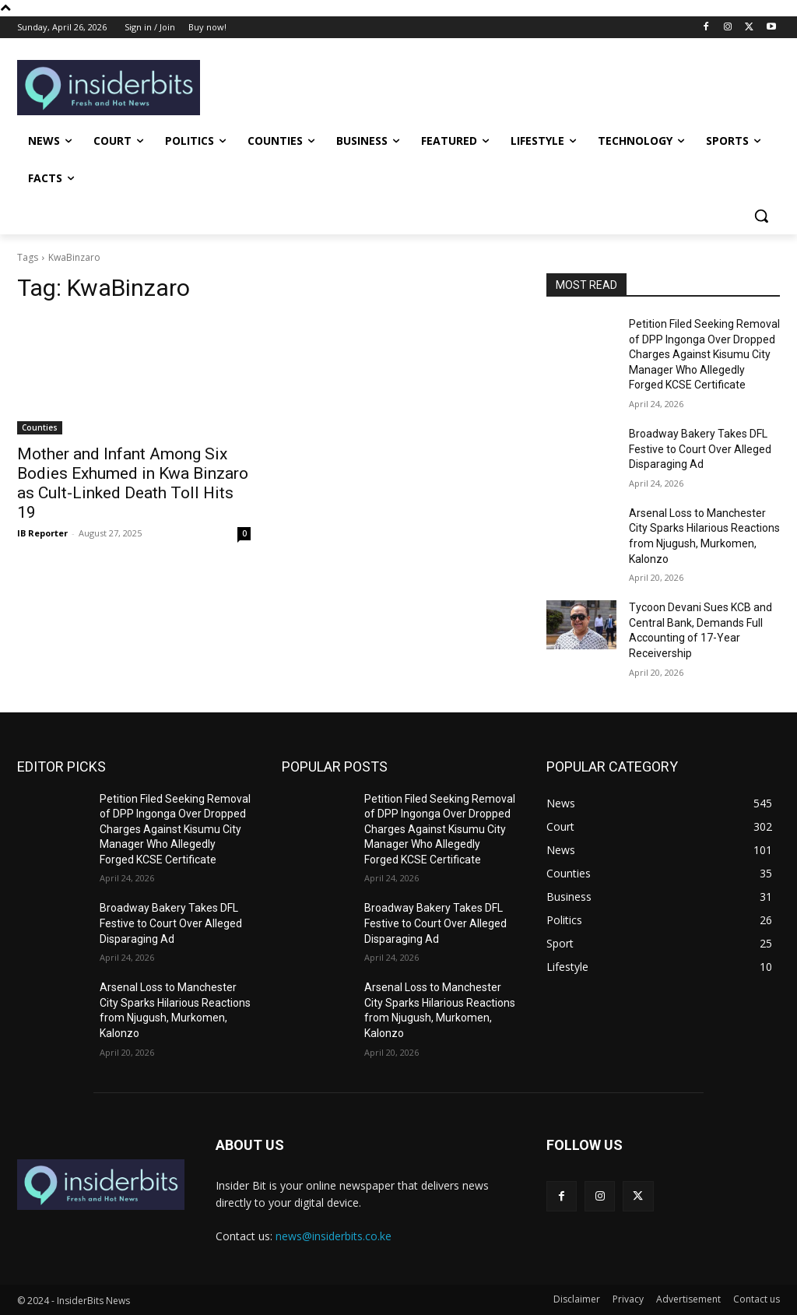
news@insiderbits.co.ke (333, 1236)
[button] (761, 215)
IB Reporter (42, 533)
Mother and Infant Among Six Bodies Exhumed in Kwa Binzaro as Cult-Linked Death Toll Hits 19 (132, 483)
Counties (40, 427)
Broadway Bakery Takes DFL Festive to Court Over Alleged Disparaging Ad (700, 448)
